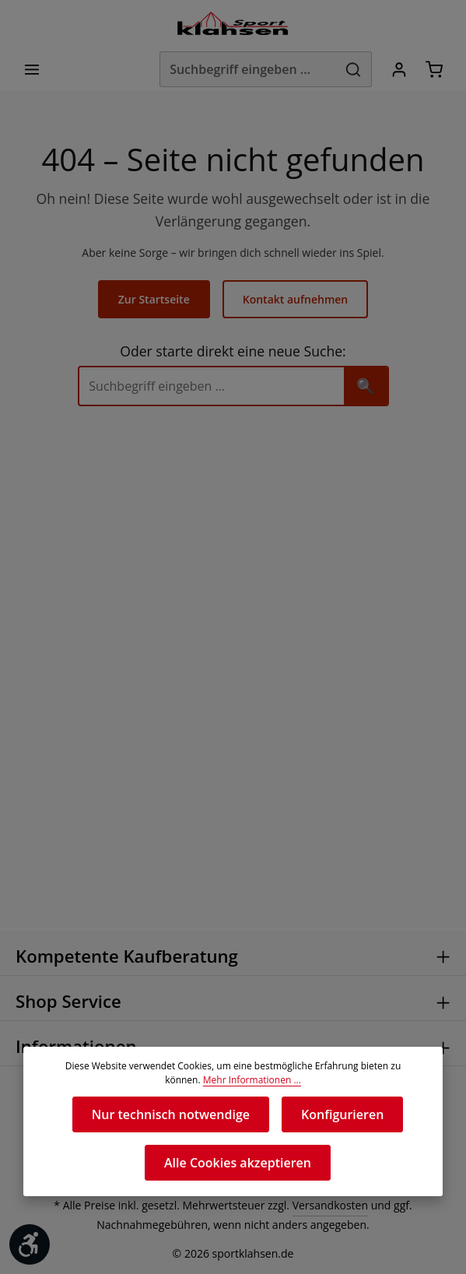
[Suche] (211, 387)
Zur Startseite (156, 300)
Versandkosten (326, 1205)
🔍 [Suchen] (365, 386)
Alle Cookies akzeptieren (237, 1162)
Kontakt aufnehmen (294, 300)
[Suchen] (351, 70)
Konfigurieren (341, 1114)
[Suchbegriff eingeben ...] (242, 70)
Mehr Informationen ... (233, 1080)
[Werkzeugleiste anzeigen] (29, 1244)
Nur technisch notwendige (171, 1114)
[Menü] (32, 69)
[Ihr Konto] (397, 69)
